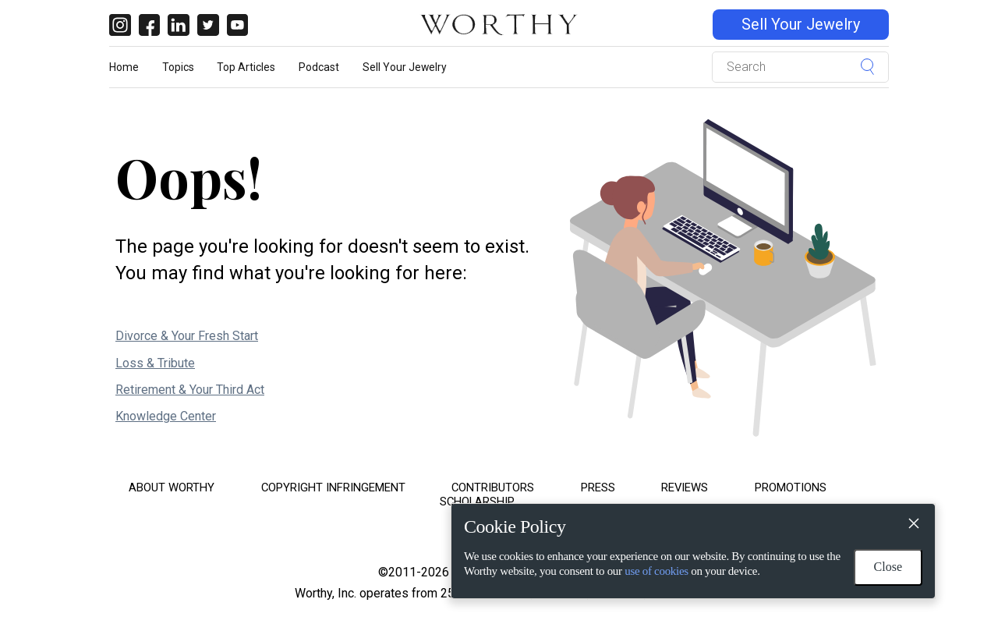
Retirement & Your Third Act (189, 389)
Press (598, 487)
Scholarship (477, 502)
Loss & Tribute (155, 363)
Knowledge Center (165, 416)
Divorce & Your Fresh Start (186, 335)
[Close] (913, 525)
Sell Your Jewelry (800, 25)
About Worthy (171, 487)
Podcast (319, 67)
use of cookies (656, 571)
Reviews (684, 487)
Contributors (492, 487)
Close (888, 566)
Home (124, 67)
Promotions (790, 487)
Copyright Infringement (333, 487)
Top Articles (246, 67)
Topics (178, 67)
